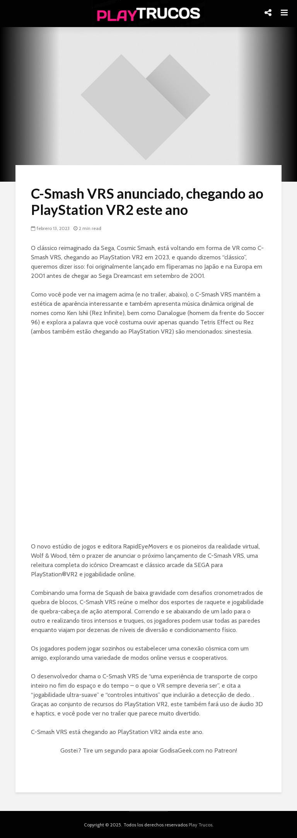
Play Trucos (200, 825)
